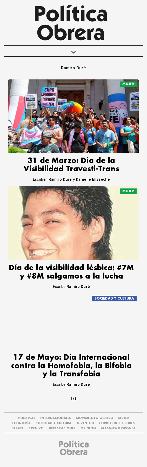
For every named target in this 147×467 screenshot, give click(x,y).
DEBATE (17, 428)
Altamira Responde (118, 428)
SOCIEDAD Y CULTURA (114, 298)
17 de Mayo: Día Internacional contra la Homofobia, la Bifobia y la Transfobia (71, 366)
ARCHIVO (36, 428)
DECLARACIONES (62, 428)
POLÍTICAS (26, 418)
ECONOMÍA (21, 423)
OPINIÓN (88, 428)
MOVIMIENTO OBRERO (94, 418)
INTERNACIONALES (55, 418)
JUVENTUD (85, 423)
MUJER (128, 84)
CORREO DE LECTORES (117, 423)
